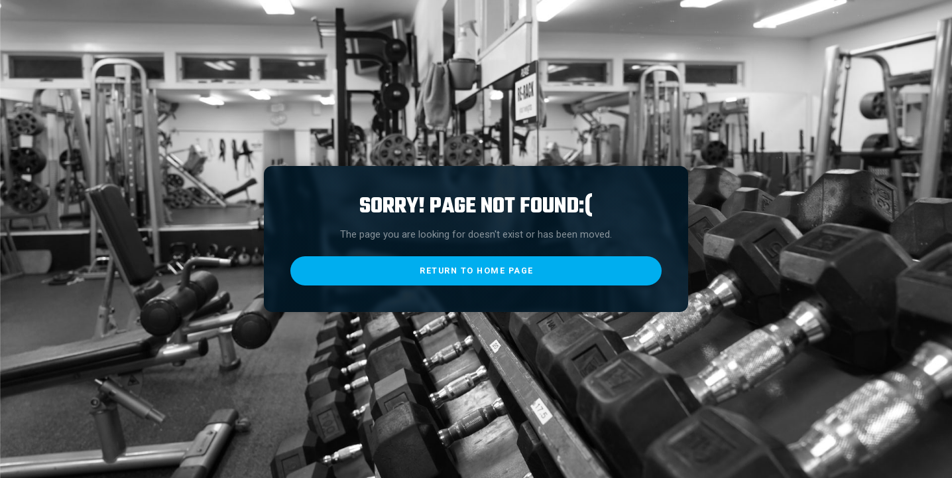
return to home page (477, 271)
